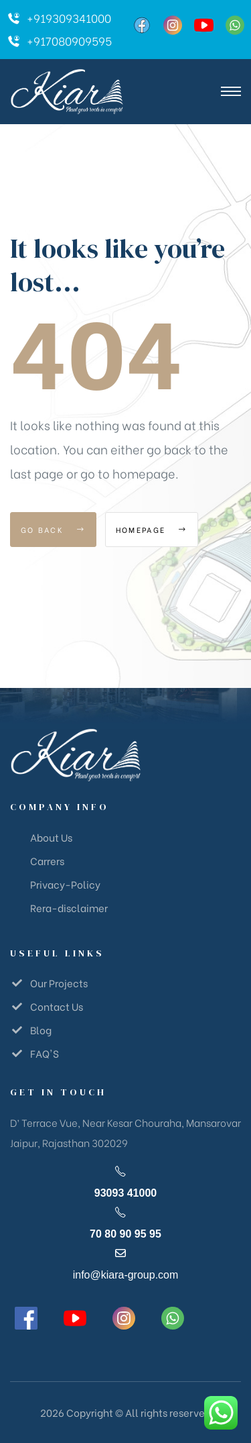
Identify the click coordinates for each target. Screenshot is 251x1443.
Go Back (53, 529)
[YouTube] (203, 25)
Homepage (151, 529)
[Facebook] (142, 25)
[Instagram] (172, 25)
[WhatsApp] (235, 25)
